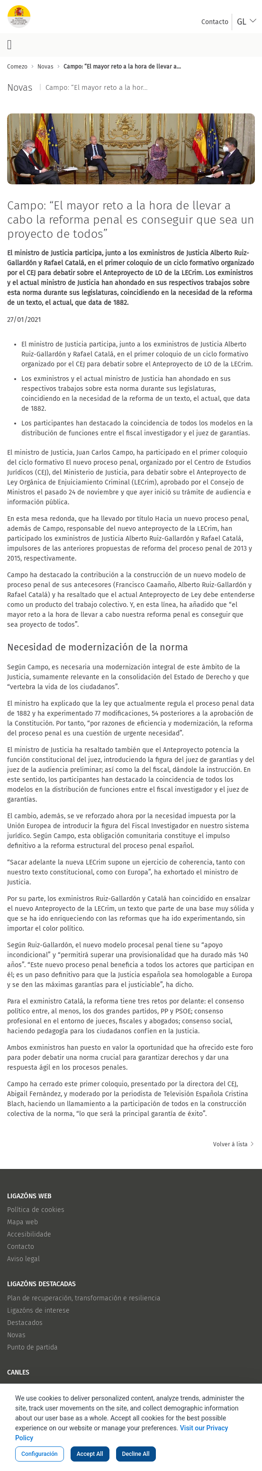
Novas (16, 1335)
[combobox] (247, 22)
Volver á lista (234, 1144)
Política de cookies (35, 1210)
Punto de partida (32, 1347)
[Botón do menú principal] (9, 45)
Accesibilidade (29, 1234)
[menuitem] (215, 22)
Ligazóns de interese (38, 1311)
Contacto (20, 1247)
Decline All (136, 1454)
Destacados (25, 1323)
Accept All (90, 1454)
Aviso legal (23, 1259)
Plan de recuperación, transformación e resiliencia (84, 1298)
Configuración (39, 1454)
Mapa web (22, 1222)
